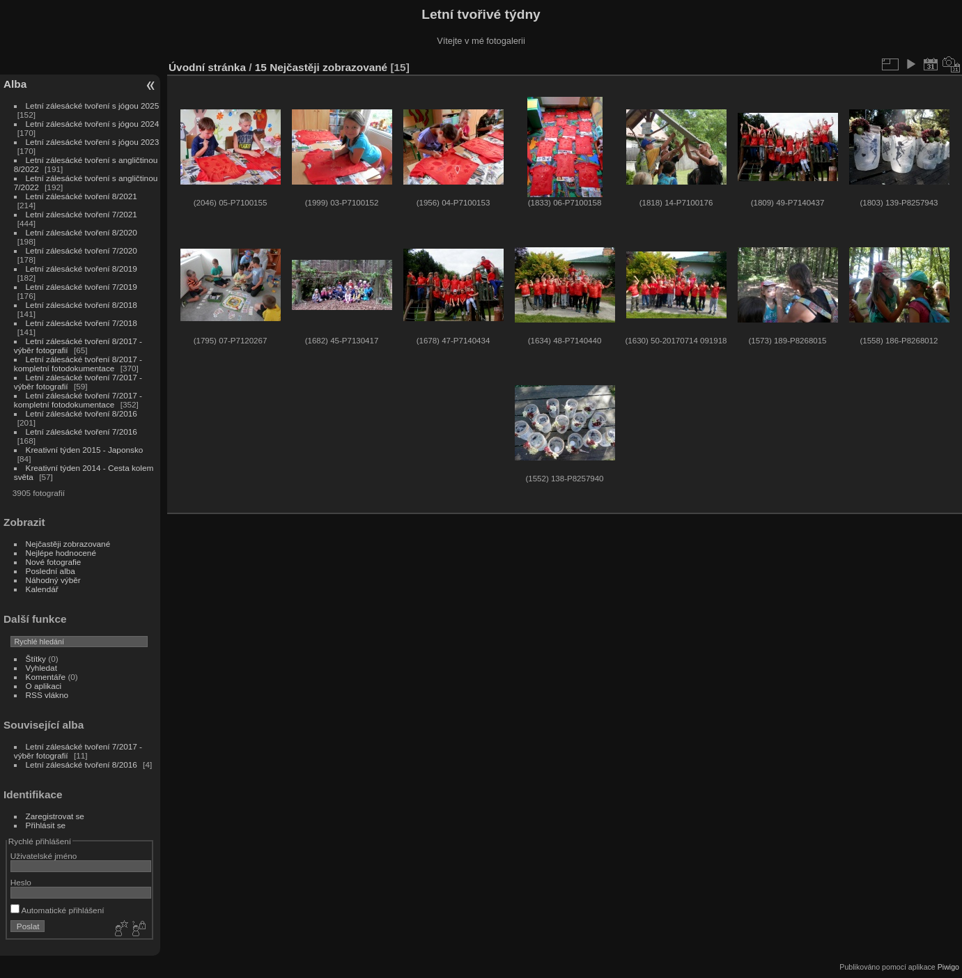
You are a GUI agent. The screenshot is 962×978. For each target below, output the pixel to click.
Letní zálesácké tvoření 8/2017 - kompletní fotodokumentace (78, 364)
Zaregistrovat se (55, 816)
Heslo (20, 882)
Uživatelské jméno (43, 855)
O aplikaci (44, 685)
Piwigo (948, 967)
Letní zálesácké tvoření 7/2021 (81, 214)
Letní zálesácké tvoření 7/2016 (81, 431)
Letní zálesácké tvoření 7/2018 (81, 322)
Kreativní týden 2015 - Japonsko (84, 449)
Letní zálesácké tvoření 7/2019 (81, 286)
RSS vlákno (47, 694)
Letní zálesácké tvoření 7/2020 (81, 250)
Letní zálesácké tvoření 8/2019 (81, 268)
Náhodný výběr (53, 579)
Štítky (36, 658)
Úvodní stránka (207, 67)
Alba (14, 84)
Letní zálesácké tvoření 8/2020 (81, 232)
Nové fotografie (54, 561)
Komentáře (46, 676)
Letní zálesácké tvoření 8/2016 (81, 413)
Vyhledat (41, 667)
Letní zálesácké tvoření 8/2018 (81, 304)
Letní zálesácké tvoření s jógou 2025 (93, 105)
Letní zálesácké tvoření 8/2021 (81, 196)
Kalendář (42, 588)
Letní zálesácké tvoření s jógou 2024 (93, 123)
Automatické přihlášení (57, 910)
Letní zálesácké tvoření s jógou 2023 (93, 141)
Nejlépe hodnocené (61, 552)
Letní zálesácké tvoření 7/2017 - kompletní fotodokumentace (78, 400)
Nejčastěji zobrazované (68, 543)
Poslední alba (50, 570)
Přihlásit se (46, 825)
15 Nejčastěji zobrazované (321, 67)
